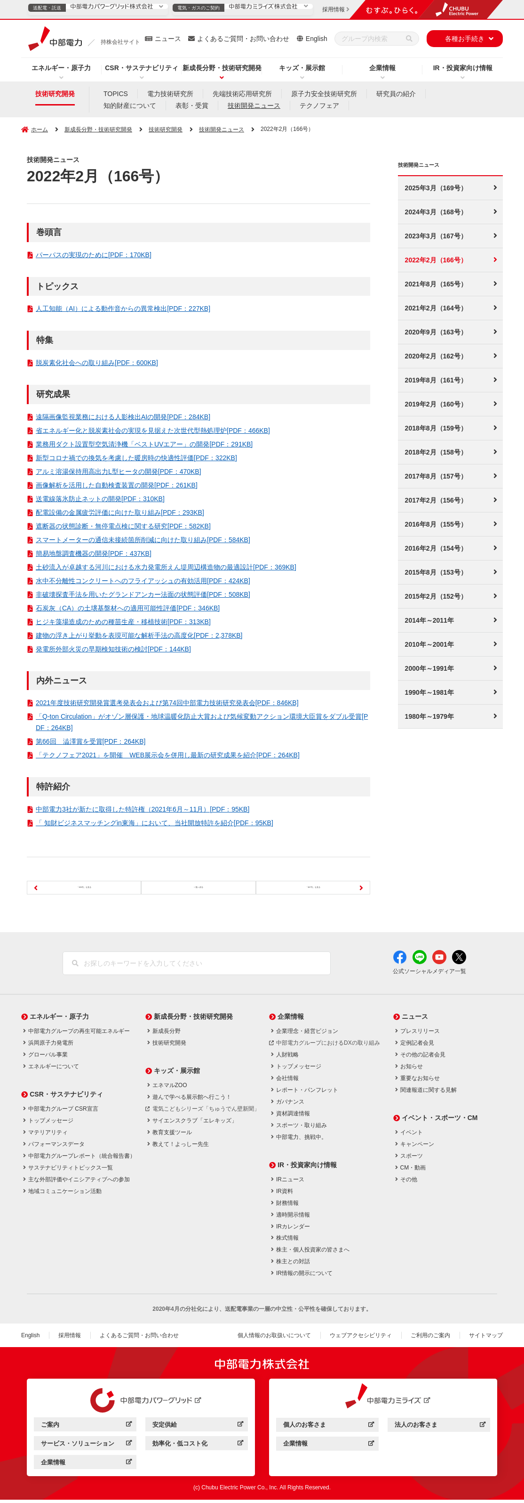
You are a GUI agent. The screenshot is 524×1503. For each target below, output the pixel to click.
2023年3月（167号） (436, 236)
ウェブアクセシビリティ (361, 1338)
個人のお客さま (328, 1429)
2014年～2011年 (429, 620)
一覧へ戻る (198, 887)
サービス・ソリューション (86, 1448)
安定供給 (198, 1429)
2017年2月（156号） (436, 500)
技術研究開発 (55, 93)
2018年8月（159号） (436, 428)
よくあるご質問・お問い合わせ (243, 38)
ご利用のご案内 (430, 1338)
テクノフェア (319, 105)
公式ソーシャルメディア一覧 (429, 974)
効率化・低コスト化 (198, 1448)
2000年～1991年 (429, 668)
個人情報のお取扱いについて (274, 1338)
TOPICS (115, 93)
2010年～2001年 (429, 644)
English (316, 38)
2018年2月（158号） (436, 452)
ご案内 (86, 1429)
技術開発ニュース (254, 105)
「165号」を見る (81, 887)
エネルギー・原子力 (61, 68)
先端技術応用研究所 (242, 93)
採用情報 (69, 1338)
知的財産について (129, 105)
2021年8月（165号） (436, 284)
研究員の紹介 (396, 93)
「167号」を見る (315, 887)
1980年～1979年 (429, 716)
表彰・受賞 (191, 105)
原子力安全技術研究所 (324, 93)
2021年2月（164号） (436, 308)
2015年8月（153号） (436, 572)
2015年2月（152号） (436, 596)
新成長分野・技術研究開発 (222, 68)
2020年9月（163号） (436, 332)
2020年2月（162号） (436, 356)
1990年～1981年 (429, 692)
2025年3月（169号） (436, 188)
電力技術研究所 (170, 93)
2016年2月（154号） (436, 548)
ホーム (39, 129)
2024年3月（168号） (436, 212)
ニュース (168, 38)
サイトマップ (486, 1338)
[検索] (409, 38)
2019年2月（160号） (436, 404)
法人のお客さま (440, 1429)
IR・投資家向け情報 (462, 68)
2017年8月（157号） (436, 476)
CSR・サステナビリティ (141, 68)
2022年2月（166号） (436, 260)
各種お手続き (464, 38)
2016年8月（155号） (436, 524)
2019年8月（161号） (436, 380)
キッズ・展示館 (302, 68)
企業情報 (382, 68)
